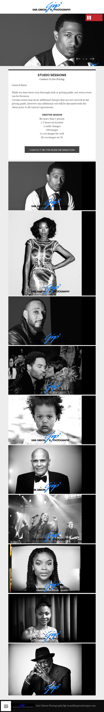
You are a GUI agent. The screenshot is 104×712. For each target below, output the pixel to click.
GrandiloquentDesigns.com (81, 705)
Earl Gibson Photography (49, 705)
